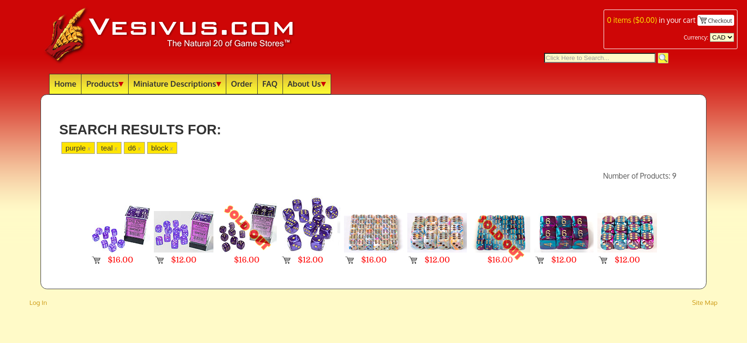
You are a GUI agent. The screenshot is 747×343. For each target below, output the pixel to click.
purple (78, 148)
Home (65, 84)
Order (241, 84)
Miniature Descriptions (177, 84)
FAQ (270, 84)
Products (104, 84)
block (162, 148)
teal (109, 148)
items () (632, 20)
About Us (307, 84)
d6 (134, 148)
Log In (38, 302)
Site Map (705, 302)
